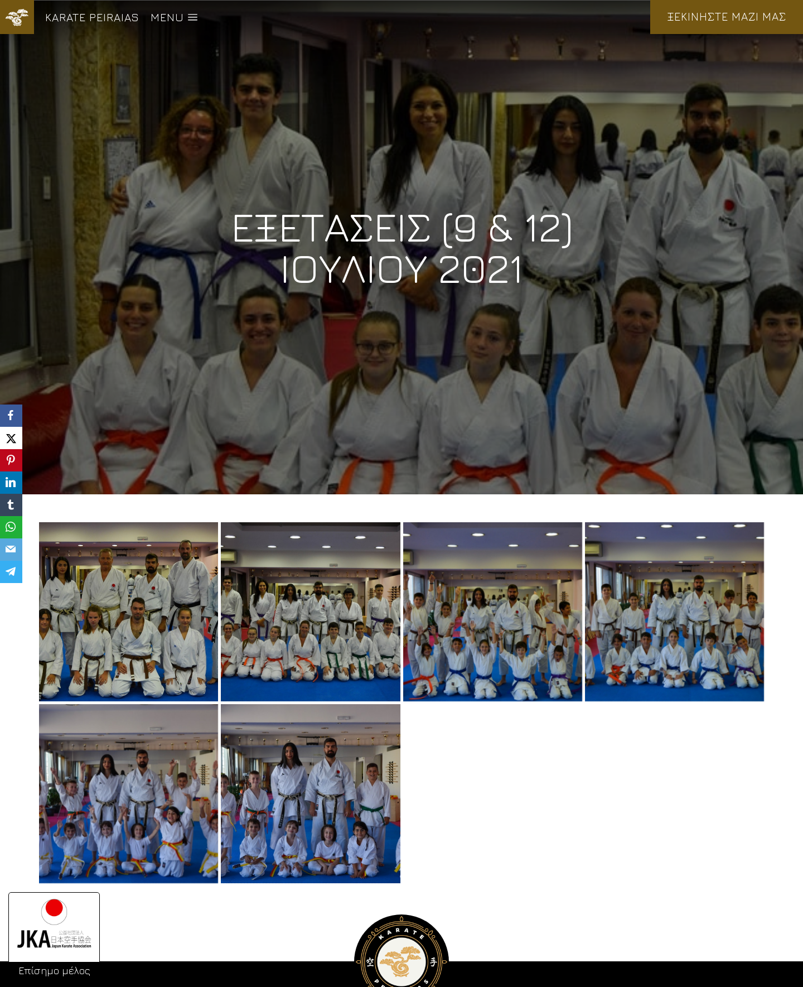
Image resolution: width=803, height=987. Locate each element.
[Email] (11, 549)
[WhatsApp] (11, 527)
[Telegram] (11, 572)
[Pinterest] (11, 460)
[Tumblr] (11, 505)
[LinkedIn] (11, 482)
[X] (11, 438)
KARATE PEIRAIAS (92, 17)
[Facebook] (11, 416)
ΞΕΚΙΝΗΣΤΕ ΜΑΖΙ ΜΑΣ (726, 16)
